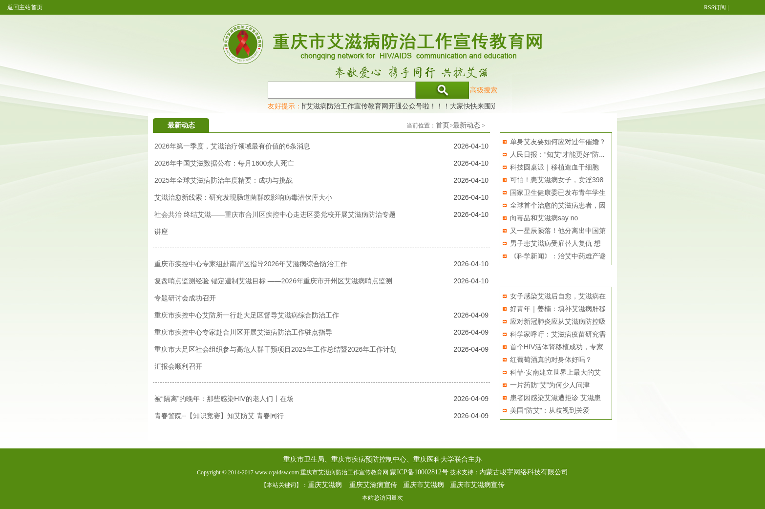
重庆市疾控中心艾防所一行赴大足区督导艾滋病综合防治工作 (246, 315)
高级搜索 (483, 90)
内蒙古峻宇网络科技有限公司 (523, 472)
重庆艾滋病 (325, 484)
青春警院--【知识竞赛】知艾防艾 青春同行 (219, 416)
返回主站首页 (24, 7)
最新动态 (466, 125)
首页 (442, 125)
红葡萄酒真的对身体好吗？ (551, 359)
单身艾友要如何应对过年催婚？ (558, 142)
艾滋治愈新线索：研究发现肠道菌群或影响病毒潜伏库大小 (243, 197)
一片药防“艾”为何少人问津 (550, 385)
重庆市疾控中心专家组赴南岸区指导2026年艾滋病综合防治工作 (250, 264)
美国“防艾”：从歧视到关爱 (550, 410)
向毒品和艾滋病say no (544, 218)
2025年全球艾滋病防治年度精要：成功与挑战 (223, 180)
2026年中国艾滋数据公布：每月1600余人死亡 (224, 163)
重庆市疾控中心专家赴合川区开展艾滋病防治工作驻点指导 (243, 332)
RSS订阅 (715, 7)
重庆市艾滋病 (423, 484)
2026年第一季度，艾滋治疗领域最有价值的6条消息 (232, 146)
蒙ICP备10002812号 (419, 472)
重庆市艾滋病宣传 (477, 484)
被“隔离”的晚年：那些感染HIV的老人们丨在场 (224, 399)
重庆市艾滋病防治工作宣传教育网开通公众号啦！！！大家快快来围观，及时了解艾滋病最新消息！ (438, 106)
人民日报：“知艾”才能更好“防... (557, 154)
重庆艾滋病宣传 (373, 484)
